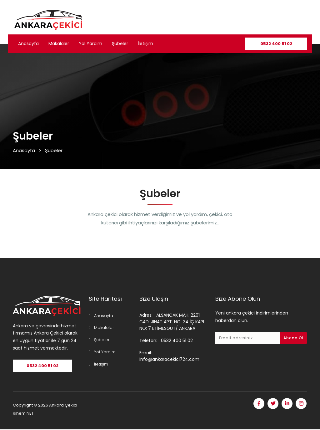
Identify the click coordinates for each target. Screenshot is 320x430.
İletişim (145, 43)
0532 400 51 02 (276, 44)
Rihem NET (23, 414)
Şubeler (120, 43)
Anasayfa (28, 43)
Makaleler (104, 327)
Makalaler (58, 43)
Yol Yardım (90, 43)
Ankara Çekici (63, 406)
